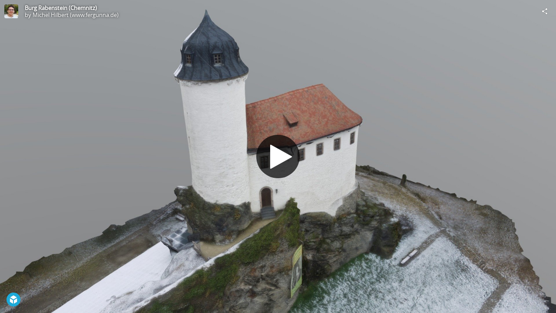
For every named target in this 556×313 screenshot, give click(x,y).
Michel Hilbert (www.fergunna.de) (76, 15)
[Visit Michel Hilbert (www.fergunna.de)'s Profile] (11, 11)
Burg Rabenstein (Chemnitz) (61, 8)
